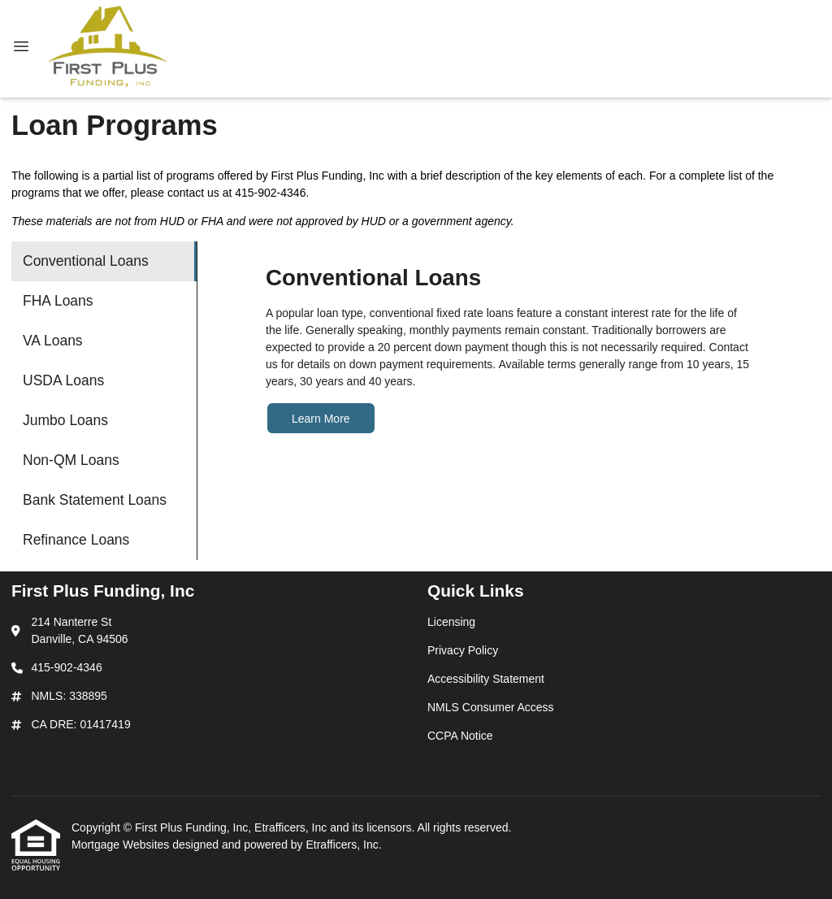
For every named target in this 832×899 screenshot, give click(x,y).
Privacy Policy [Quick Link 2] (462, 650)
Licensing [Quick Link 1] (451, 621)
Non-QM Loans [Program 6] (71, 460)
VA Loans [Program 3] (53, 340)
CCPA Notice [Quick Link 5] (460, 735)
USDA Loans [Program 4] (63, 380)
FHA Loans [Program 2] (58, 301)
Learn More (321, 418)
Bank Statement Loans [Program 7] (95, 500)
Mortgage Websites (122, 844)
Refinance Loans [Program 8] (76, 540)
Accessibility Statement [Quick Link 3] (485, 678)
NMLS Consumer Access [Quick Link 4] (490, 707)
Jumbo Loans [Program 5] (65, 420)
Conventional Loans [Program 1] (86, 261)
